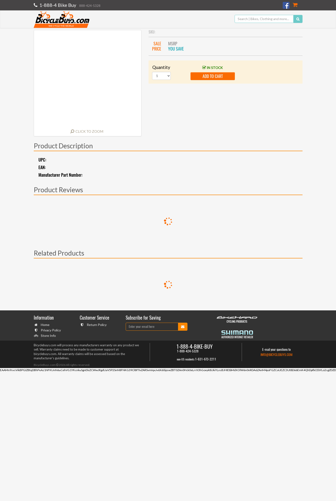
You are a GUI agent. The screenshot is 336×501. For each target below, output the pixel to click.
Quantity (161, 67)
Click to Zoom (89, 131)
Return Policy (96, 325)
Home (45, 325)
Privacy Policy (50, 330)
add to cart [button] (213, 76)
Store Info (48, 336)
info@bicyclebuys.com (276, 354)
